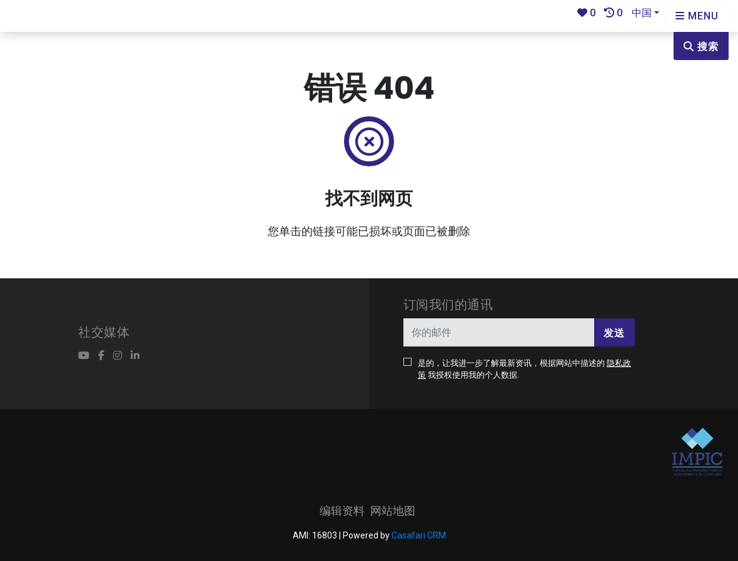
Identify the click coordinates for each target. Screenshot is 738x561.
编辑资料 (342, 510)
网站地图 (392, 510)
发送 (614, 333)
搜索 (701, 47)
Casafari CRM (419, 535)
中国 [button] (642, 13)
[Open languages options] (697, 16)
